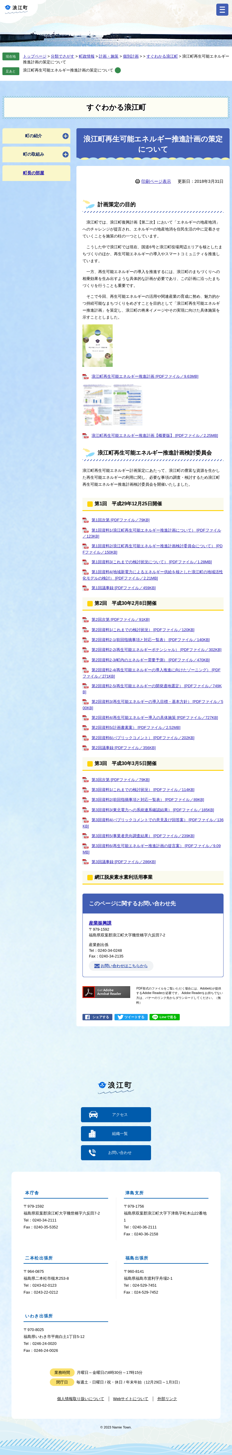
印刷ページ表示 (156, 181)
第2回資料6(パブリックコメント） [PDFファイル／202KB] (143, 737)
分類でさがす (62, 56)
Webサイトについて (130, 1398)
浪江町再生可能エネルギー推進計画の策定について (68, 70)
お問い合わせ (120, 1152)
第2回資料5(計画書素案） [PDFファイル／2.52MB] (136, 727)
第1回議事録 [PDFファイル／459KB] (124, 588)
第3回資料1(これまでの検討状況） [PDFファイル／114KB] (143, 789)
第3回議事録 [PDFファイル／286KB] (124, 861)
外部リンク (167, 1398)
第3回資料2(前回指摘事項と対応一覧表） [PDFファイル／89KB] (148, 799)
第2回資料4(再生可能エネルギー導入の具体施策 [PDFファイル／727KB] (155, 717)
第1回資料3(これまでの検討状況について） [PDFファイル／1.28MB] (152, 562)
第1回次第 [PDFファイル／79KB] (121, 520)
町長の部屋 (33, 172)
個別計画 (131, 56)
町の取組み (33, 154)
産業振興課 (100, 923)
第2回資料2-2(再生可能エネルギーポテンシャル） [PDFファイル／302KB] (156, 649)
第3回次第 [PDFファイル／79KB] (121, 779)
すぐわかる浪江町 (162, 56)
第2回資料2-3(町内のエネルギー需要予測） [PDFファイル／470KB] (151, 660)
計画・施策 (108, 56)
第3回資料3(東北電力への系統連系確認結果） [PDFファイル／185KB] (153, 810)
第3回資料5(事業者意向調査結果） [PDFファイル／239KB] (143, 836)
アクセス (120, 1114)
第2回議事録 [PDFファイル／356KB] (124, 747)
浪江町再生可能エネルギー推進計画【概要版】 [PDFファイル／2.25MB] (155, 435)
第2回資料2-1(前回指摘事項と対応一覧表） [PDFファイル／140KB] (151, 639)
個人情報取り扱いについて (80, 1398)
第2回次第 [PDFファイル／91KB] (121, 619)
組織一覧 (120, 1133)
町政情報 (87, 56)
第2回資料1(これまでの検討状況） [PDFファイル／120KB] (143, 629)
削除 (118, 70)
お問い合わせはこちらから (124, 966)
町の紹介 (33, 135)
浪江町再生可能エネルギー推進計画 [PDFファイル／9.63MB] (145, 376)
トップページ (35, 56)
